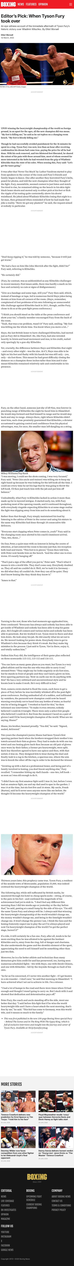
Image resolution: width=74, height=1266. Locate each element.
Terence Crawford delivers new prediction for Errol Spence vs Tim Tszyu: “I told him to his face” (17, 1117)
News (21, 4)
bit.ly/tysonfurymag (38, 1027)
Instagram (6, 1236)
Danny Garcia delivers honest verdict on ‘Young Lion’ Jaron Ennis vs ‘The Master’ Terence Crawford (56, 1153)
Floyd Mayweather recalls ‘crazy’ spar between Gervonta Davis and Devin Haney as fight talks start (54, 1117)
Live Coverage (7, 1201)
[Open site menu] (70, 4)
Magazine (5, 1218)
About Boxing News (61, 1196)
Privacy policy (59, 1210)
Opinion (43, 4)
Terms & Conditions (61, 1205)
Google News (7, 1250)
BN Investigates (8, 1210)
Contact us (57, 1201)
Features (31, 4)
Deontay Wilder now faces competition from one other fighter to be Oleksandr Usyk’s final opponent (17, 1154)
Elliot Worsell (7, 35)
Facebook (5, 1245)
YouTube (5, 1232)
